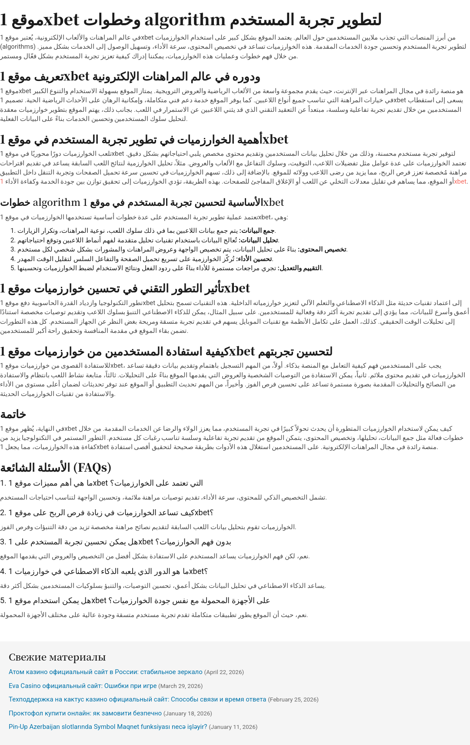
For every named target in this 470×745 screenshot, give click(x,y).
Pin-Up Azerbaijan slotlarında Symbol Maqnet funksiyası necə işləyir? (108, 727)
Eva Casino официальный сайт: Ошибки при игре (83, 686)
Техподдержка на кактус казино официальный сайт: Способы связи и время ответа (138, 699)
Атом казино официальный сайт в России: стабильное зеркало (106, 672)
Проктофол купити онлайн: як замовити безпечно (85, 713)
